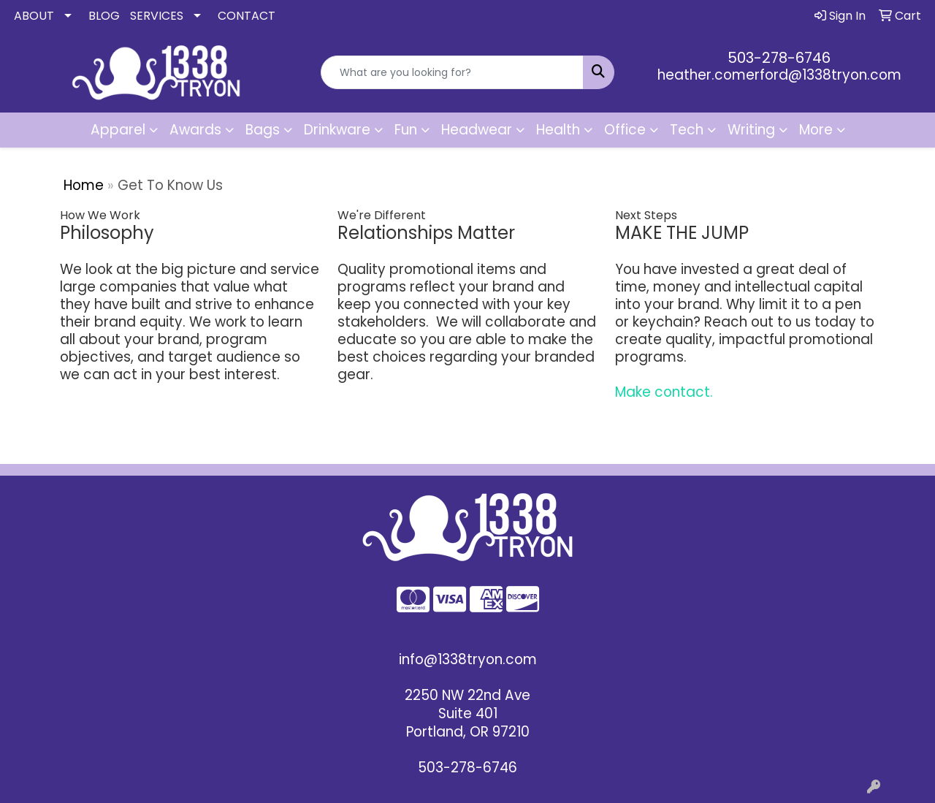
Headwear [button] (476, 130)
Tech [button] (686, 130)
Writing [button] (751, 130)
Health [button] (558, 130)
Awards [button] (195, 130)
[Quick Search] (452, 72)
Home (84, 185)
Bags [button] (262, 130)
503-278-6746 (779, 57)
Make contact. (664, 392)
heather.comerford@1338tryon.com (779, 75)
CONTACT (246, 15)
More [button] (816, 130)
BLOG (104, 15)
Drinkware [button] (337, 130)
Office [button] (625, 130)
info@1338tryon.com (468, 659)
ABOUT (34, 15)
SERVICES (156, 15)
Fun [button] (405, 130)
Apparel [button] (118, 130)
